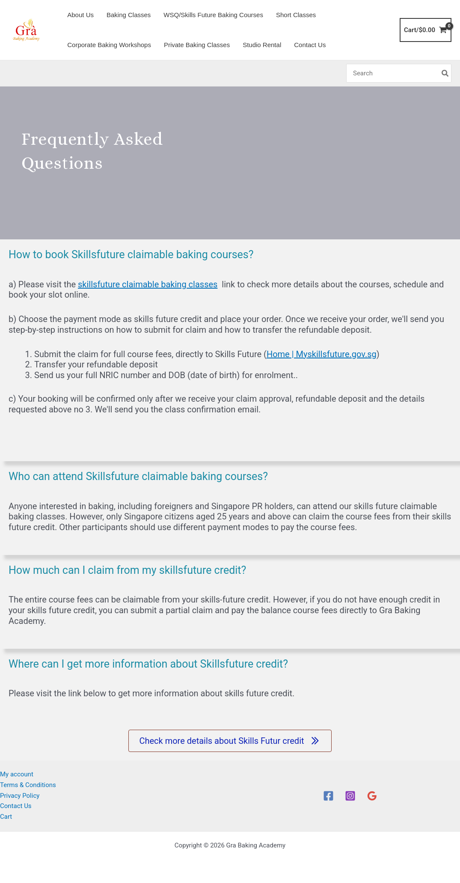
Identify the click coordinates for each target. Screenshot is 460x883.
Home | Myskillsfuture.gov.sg (322, 354)
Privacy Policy (19, 795)
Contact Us (16, 806)
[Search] (445, 73)
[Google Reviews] (372, 796)
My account (16, 774)
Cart (6, 816)
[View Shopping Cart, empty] (425, 30)
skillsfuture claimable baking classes (147, 284)
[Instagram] (350, 796)
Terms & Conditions (28, 785)
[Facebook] (328, 796)
